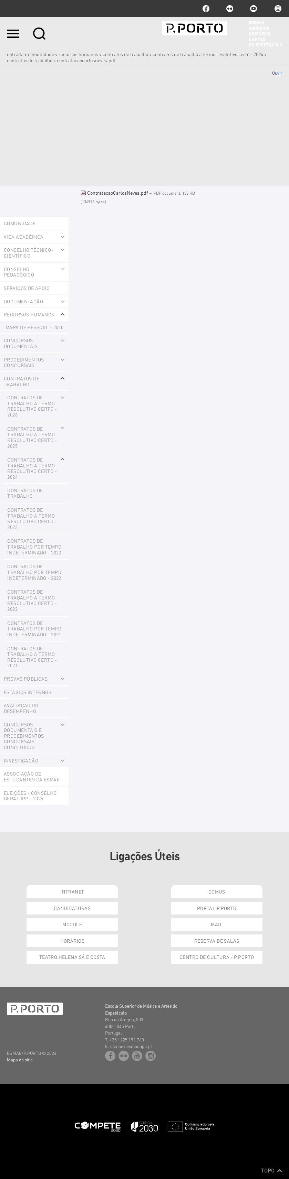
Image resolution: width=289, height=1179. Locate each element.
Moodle (72, 924)
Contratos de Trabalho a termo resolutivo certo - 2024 (208, 54)
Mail (217, 924)
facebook (206, 8)
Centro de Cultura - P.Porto (216, 957)
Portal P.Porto (217, 908)
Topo (271, 1170)
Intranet (72, 891)
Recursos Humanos (78, 54)
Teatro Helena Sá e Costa (72, 957)
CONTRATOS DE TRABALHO (125, 54)
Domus (216, 891)
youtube (253, 8)
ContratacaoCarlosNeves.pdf (115, 193)
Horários (72, 941)
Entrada (15, 54)
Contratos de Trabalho (29, 60)
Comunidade (41, 54)
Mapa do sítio (20, 1059)
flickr (229, 8)
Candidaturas (72, 908)
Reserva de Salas (216, 941)
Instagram (277, 8)
